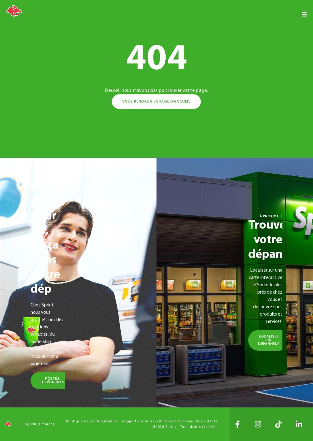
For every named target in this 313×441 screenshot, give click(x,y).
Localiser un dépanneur (269, 340)
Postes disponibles (52, 380)
